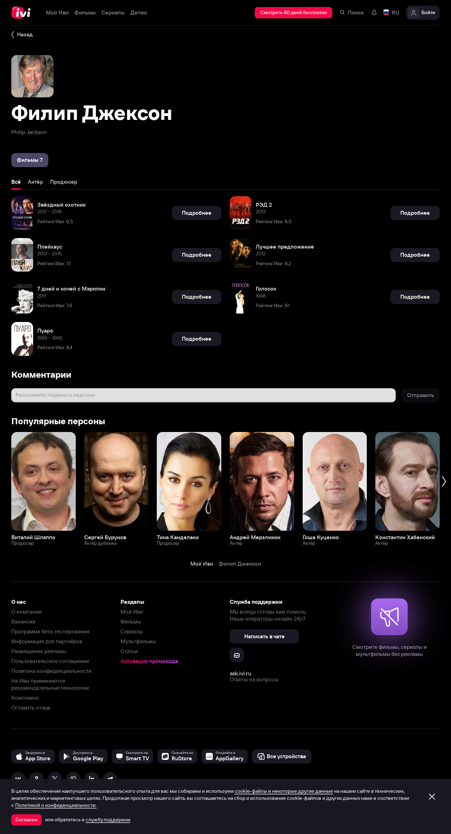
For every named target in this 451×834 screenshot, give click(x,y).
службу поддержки (108, 819)
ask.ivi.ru (240, 673)
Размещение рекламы (38, 651)
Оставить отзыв (30, 708)
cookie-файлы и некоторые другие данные (284, 791)
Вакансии (23, 622)
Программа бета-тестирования (50, 631)
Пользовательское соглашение (50, 661)
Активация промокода (149, 661)
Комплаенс (25, 698)
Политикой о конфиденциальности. (56, 805)
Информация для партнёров (46, 641)
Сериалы (132, 631)
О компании (26, 612)
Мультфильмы (138, 641)
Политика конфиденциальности (51, 671)
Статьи (129, 651)
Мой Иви (132, 612)
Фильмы (131, 622)
